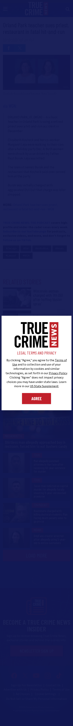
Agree (36, 398)
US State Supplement (44, 386)
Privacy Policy (58, 373)
